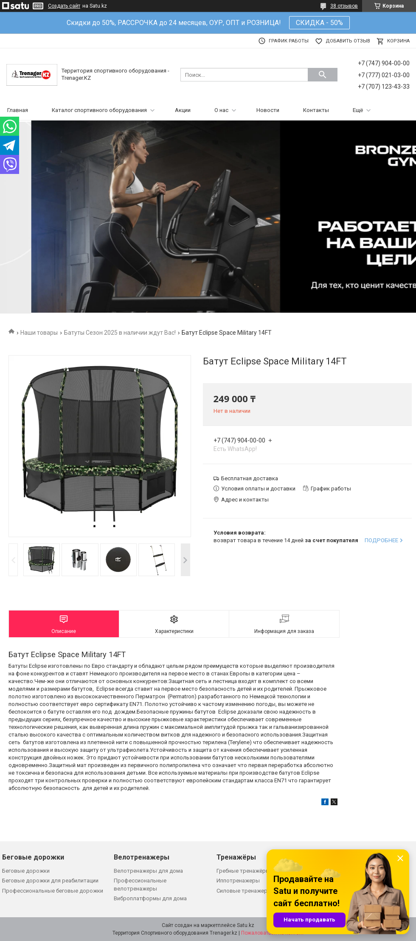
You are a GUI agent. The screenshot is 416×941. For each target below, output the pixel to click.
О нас (221, 110)
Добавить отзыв (348, 41)
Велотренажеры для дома (148, 871)
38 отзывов (344, 6)
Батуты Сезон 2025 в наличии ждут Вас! (120, 332)
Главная (17, 110)
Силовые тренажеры (244, 891)
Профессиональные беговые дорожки (52, 891)
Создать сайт (64, 6)
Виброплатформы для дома (150, 898)
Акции (183, 110)
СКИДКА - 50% (319, 23)
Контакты (316, 110)
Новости (267, 110)
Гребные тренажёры (243, 871)
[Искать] (322, 74)
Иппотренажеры (238, 880)
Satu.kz (245, 925)
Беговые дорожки (26, 871)
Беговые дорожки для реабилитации (50, 880)
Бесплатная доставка (249, 478)
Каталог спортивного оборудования (99, 110)
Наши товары (39, 332)
